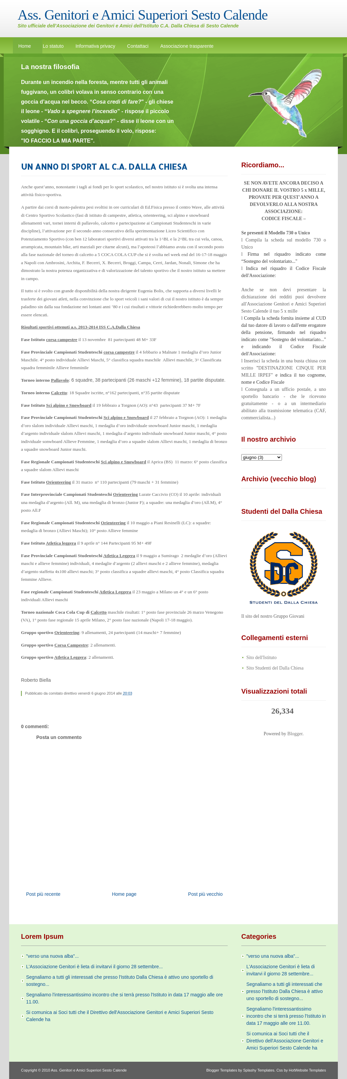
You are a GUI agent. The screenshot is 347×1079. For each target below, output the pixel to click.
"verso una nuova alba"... (52, 956)
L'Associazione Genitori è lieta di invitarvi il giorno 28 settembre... (94, 966)
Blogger (294, 733)
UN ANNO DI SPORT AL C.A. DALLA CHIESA (104, 166)
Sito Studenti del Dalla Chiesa (275, 668)
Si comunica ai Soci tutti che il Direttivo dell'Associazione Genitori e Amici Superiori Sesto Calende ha (284, 1041)
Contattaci (137, 46)
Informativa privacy (95, 46)
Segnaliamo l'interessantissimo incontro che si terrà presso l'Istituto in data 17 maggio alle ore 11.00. (286, 1016)
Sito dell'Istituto (261, 657)
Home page (124, 894)
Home (24, 46)
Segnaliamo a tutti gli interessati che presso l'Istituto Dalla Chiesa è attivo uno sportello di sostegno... (284, 991)
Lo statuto (53, 46)
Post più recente (43, 894)
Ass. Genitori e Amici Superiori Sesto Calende (143, 15)
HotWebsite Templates (307, 1070)
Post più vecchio (205, 894)
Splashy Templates (258, 1070)
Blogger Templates (221, 1070)
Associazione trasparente (186, 46)
